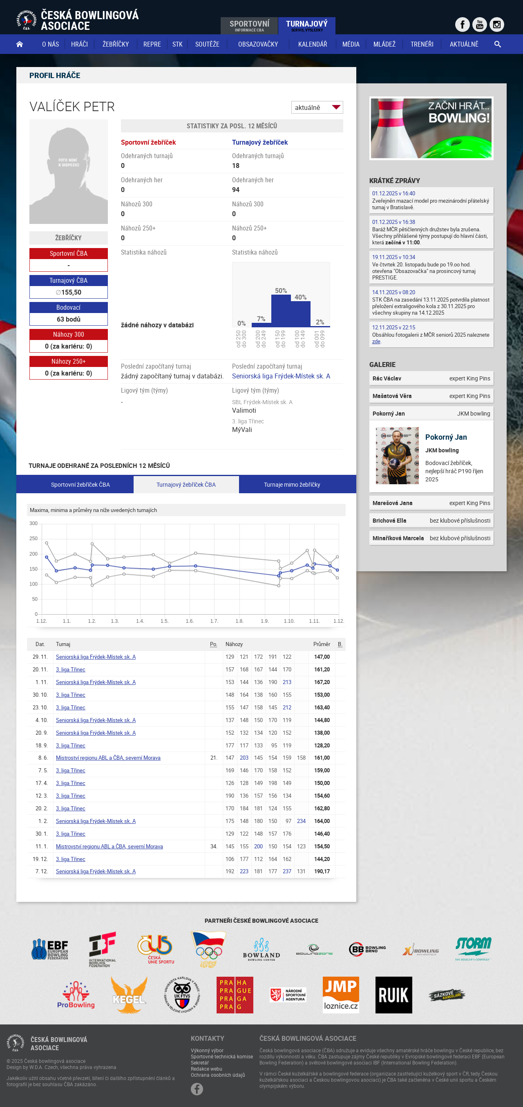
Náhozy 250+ (68, 361)
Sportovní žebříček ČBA (80, 484)
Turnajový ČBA (68, 280)
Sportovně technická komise (222, 1056)
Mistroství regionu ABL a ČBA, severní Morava (108, 757)
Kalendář (312, 44)
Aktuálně (464, 44)
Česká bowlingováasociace (59, 1043)
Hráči (79, 44)
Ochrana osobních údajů (218, 1074)
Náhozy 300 (68, 334)
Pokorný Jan (446, 437)
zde (376, 341)
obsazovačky (258, 44)
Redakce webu (206, 1068)
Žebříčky (116, 44)
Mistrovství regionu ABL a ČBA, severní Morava (109, 846)
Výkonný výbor (207, 1050)
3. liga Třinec (70, 669)
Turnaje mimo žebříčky (292, 484)
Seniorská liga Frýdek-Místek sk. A (281, 375)
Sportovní (249, 25)
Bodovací (68, 307)
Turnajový (307, 25)
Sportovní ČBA (68, 253)
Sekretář (200, 1062)
